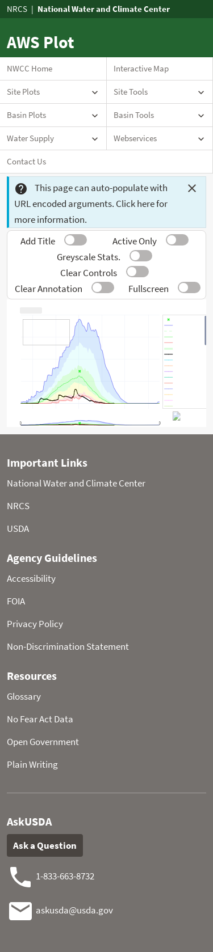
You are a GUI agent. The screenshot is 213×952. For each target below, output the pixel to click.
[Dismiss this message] (192, 188)
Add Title (37, 241)
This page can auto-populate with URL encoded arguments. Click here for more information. (91, 203)
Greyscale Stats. (88, 257)
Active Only (134, 241)
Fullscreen (148, 288)
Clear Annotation (48, 288)
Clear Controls (88, 272)
